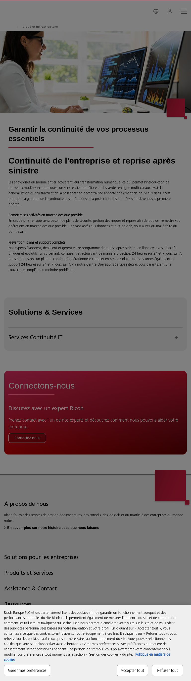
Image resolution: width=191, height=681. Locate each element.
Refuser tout (167, 670)
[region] (95, 643)
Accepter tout (132, 670)
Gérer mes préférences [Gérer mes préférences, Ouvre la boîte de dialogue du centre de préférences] (27, 670)
